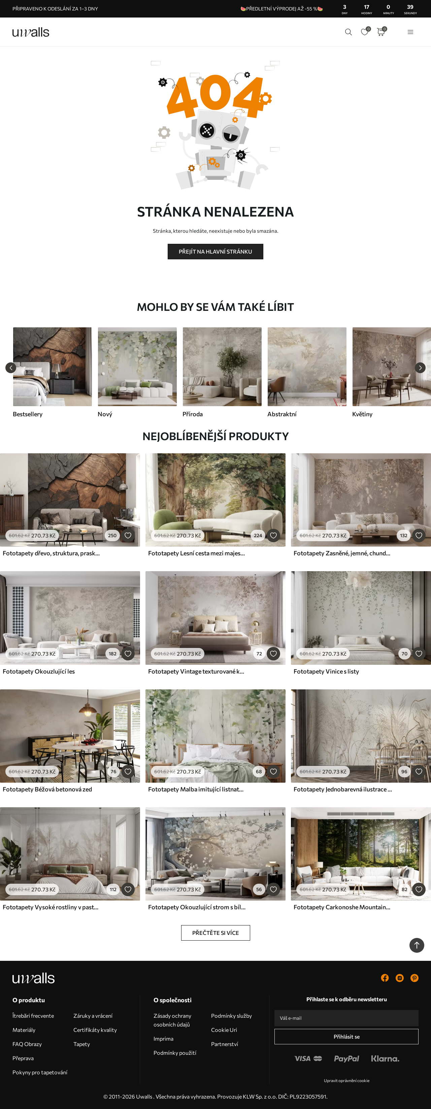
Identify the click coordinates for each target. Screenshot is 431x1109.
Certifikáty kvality (95, 1029)
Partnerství (224, 1044)
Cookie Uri (224, 1029)
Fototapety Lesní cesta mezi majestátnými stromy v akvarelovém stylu (197, 553)
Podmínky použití (175, 1052)
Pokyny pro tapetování (39, 1072)
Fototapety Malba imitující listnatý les (197, 789)
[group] (52, 372)
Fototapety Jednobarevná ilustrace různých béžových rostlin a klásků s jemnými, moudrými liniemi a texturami (343, 789)
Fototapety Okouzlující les (39, 671)
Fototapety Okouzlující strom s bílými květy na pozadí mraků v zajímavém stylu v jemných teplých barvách (197, 907)
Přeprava (23, 1058)
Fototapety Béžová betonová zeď (47, 789)
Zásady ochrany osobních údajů (172, 1020)
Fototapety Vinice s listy (326, 671)
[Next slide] (420, 367)
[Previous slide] (10, 367)
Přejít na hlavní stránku (215, 251)
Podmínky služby (231, 1015)
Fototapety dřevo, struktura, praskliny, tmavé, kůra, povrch (52, 553)
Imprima (163, 1038)
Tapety (81, 1044)
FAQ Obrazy (27, 1044)
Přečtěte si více (215, 932)
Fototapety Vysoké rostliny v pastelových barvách (52, 907)
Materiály (23, 1029)
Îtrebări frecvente (33, 1015)
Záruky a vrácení (92, 1015)
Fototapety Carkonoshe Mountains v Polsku (343, 907)
